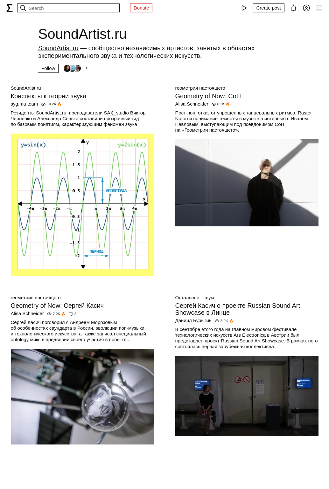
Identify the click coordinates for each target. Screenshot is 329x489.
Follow (48, 68)
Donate (141, 7)
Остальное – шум (194, 297)
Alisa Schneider (191, 104)
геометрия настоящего (200, 88)
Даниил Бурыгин (193, 320)
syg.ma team (24, 104)
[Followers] (75, 68)
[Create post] (268, 8)
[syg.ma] (9, 8)
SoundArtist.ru (26, 88)
